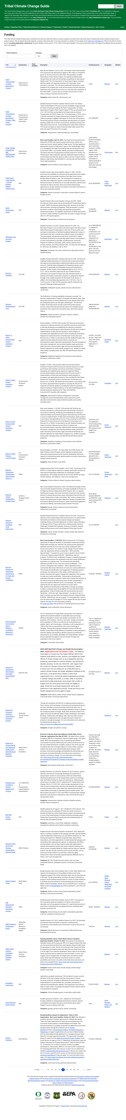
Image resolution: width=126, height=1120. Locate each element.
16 (59, 1070)
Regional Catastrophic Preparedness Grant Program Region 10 (10, 474)
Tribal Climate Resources (31, 27)
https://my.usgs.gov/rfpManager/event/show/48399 (56, 724)
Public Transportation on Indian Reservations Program (10, 84)
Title (11, 65)
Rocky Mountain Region (107, 1003)
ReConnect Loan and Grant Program (11, 239)
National (107, 84)
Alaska (107, 342)
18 (67, 1070)
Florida (107, 817)
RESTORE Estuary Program (9, 817)
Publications (57, 27)
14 (52, 1070)
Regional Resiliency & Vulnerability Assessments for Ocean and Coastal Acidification (10, 574)
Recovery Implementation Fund (10, 306)
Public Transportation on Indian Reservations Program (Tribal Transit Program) (10, 118)
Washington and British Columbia (108, 886)
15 (56, 1070)
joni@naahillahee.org (56, 886)
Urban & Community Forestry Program (68, 1038)
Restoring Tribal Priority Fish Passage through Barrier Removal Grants (10, 848)
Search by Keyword (11, 53)
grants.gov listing (48, 604)
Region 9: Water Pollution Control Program (11, 456)
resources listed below (48, 1055)
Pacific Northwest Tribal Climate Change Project (48, 11)
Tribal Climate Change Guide (26, 6)
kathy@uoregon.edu (78, 1085)
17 (63, 1070)
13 (48, 1070)
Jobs (97, 27)
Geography (39, 53)
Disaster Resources (88, 27)
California (108, 498)
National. (107, 926)
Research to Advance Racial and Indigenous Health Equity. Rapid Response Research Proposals (11, 750)
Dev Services (83, 1106)
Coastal (107, 575)
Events (102, 27)
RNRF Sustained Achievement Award (11, 926)
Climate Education (74, 27)
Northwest (108, 339)
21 (78, 1070)
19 (71, 1070)
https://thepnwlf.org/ (39, 17)
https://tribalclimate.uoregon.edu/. (100, 17)
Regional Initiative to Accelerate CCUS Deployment (9, 525)
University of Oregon (83, 1076)
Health (65, 27)
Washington (108, 185)
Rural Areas (108, 239)
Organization (23, 65)
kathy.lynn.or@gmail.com (96, 41)
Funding (6, 27)
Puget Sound (109, 152)
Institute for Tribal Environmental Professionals (62, 1081)
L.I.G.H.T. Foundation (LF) (92, 11)
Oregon (107, 472)
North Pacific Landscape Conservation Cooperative (61, 1078)
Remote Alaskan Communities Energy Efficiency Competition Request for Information (11, 628)
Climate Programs (46, 27)
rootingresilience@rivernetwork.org (57, 1051)
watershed (108, 629)
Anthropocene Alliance (61, 1030)
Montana (107, 880)
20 (75, 1070)
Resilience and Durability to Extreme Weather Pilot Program (10, 787)
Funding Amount (94, 65)
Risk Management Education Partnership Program (10, 907)
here (50, 601)
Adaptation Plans (16, 27)
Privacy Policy (65, 1106)
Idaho (106, 476)
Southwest (108, 383)
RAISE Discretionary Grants (10, 210)
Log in (122, 27)
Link (116, 84)
